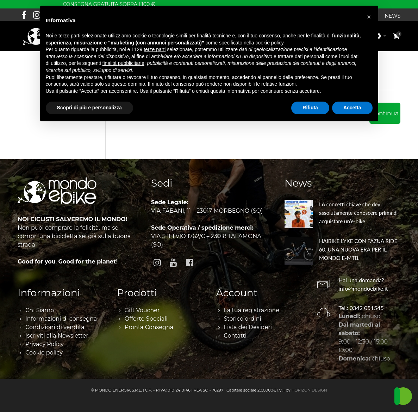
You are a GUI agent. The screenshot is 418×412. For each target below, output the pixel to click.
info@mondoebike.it (363, 288)
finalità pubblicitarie (123, 63)
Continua (385, 113)
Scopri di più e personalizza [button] (89, 107)
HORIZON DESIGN (309, 390)
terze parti (155, 49)
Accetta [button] (352, 107)
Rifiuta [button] (310, 107)
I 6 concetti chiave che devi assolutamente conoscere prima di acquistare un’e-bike (358, 212)
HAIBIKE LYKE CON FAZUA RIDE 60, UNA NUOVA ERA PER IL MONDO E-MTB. (358, 249)
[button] (369, 17)
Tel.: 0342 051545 (361, 307)
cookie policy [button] (269, 43)
